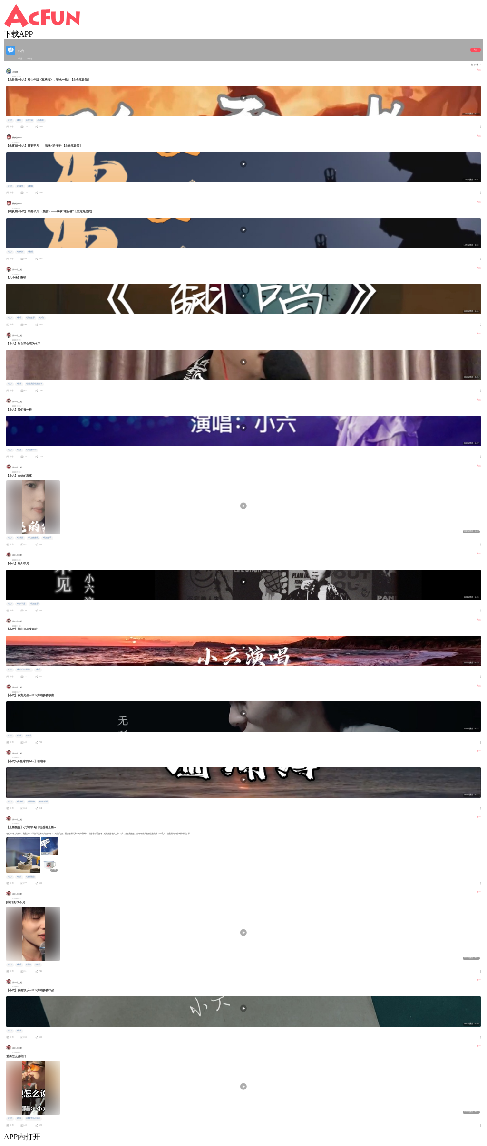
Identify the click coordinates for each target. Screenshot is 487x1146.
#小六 (10, 120)
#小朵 (41, 318)
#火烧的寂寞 (33, 538)
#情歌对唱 (43, 801)
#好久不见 (21, 604)
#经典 (19, 735)
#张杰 (19, 450)
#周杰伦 (20, 801)
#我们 (28, 964)
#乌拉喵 (29, 120)
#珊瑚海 (31, 801)
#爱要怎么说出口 (33, 1118)
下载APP (18, 34)
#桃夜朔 (20, 186)
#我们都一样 (31, 450)
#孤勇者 (40, 120)
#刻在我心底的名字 (34, 384)
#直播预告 (30, 877)
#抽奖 (19, 877)
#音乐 (19, 384)
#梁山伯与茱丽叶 (24, 669)
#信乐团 (20, 538)
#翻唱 (19, 120)
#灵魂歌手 (30, 318)
